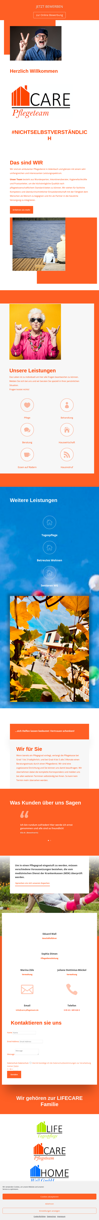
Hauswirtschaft (67, 442)
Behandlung (67, 417)
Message (10, 1054)
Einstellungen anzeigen (49, 1211)
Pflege (27, 417)
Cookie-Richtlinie (40, 1216)
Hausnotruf (67, 467)
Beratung (27, 442)
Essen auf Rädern (27, 467)
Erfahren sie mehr (21, 210)
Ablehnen (49, 1203)
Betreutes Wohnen (49, 560)
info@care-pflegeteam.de (27, 1010)
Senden (14, 1074)
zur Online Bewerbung (49, 15)
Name (9, 1032)
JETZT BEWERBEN (49, 7)
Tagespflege (49, 535)
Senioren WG (49, 585)
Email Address (13, 1041)
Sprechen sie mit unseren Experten (32, 883)
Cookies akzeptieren (49, 1196)
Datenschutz (51, 1216)
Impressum (61, 1216)
